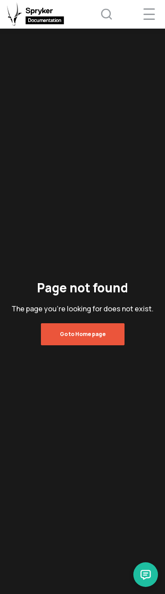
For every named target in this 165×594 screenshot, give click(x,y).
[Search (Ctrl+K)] (101, 14)
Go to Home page (83, 334)
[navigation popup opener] (149, 14)
